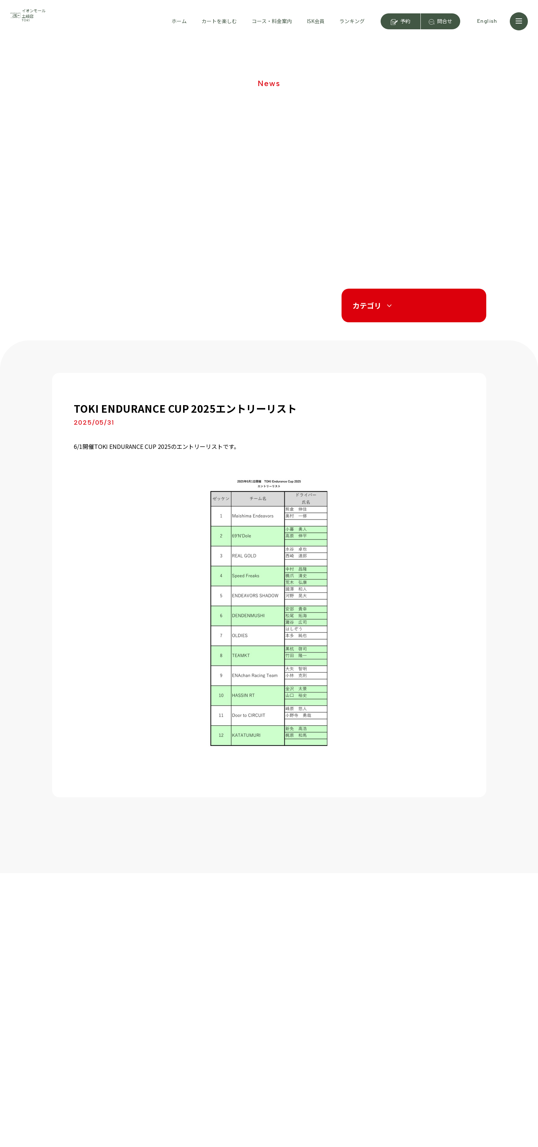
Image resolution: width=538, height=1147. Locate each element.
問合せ (444, 21)
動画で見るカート (76, 1038)
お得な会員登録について (245, 1011)
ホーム (179, 21)
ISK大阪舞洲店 (444, 1012)
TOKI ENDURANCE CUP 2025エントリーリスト (185, 408)
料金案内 (144, 1025)
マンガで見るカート (79, 1052)
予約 (405, 21)
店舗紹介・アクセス (156, 1011)
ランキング (352, 21)
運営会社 (326, 1042)
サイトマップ (332, 1084)
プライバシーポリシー (345, 1070)
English (487, 21)
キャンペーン (332, 1028)
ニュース (325, 1014)
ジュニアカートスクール (348, 1000)
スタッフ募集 (332, 1056)
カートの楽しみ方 (76, 1025)
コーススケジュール (156, 1038)
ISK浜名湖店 (441, 999)
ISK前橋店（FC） (448, 1038)
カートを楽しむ (219, 21)
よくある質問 (71, 1066)
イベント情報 (232, 1025)
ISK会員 (316, 21)
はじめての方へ (74, 1011)
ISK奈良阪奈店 (444, 1025)
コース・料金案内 (272, 21)
